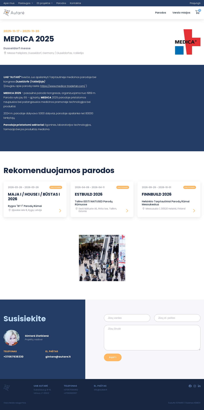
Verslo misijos (181, 12)
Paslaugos (24, 3)
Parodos (61, 3)
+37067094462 (71, 389)
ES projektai (43, 3)
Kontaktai (75, 3)
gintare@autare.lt (58, 357)
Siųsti (113, 357)
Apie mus (9, 3)
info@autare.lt (100, 389)
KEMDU (197, 402)
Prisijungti (195, 3)
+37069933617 (70, 393)
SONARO (180, 402)
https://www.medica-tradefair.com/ (62, 86)
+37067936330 (13, 357)
